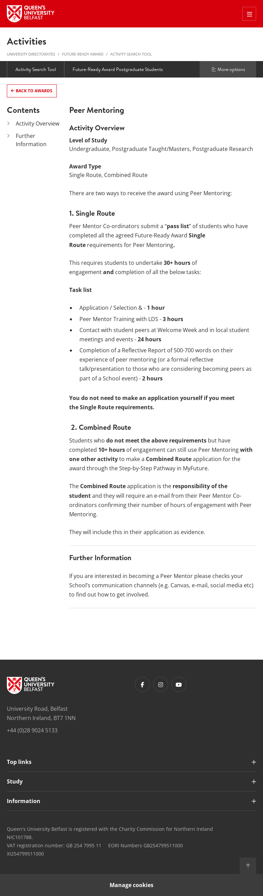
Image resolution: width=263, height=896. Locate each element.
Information (23, 801)
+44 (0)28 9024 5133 (32, 730)
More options (228, 69)
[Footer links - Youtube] (178, 684)
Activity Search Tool (131, 54)
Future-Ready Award (82, 54)
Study (15, 781)
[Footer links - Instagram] (160, 684)
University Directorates (31, 54)
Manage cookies (131, 885)
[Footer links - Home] (30, 685)
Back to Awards (33, 91)
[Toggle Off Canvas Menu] (249, 14)
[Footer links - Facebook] (142, 684)
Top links (19, 762)
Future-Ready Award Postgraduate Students (118, 69)
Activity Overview (37, 123)
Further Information (31, 140)
